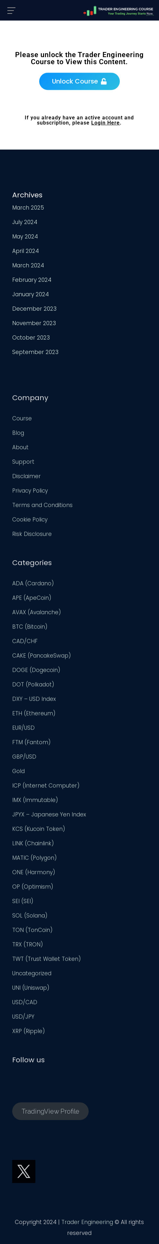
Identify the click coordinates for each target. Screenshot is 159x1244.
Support (23, 463)
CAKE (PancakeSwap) (41, 657)
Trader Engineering (87, 1223)
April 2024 (25, 251)
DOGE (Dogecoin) (36, 671)
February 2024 (31, 280)
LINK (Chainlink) (33, 845)
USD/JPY (23, 1018)
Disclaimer (26, 477)
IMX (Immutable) (35, 801)
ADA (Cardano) (33, 585)
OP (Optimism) (32, 888)
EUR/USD (23, 729)
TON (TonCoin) (32, 931)
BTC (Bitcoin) (30, 628)
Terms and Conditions (42, 506)
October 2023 (31, 337)
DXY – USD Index (34, 700)
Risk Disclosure (32, 535)
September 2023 (35, 352)
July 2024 (24, 222)
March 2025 (28, 208)
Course (22, 420)
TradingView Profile (50, 1112)
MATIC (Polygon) (34, 859)
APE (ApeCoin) (31, 599)
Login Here (105, 123)
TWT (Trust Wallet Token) (46, 960)
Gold (18, 772)
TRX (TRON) (27, 946)
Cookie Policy (30, 521)
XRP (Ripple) (28, 1032)
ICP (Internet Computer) (46, 787)
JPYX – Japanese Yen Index (49, 816)
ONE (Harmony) (33, 873)
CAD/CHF (25, 642)
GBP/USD (24, 758)
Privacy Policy (30, 492)
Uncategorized (31, 975)
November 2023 (34, 323)
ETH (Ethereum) (34, 715)
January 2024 (30, 294)
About (20, 449)
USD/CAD (24, 1003)
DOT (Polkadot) (33, 686)
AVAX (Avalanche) (36, 614)
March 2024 (28, 265)
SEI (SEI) (22, 902)
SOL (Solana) (30, 917)
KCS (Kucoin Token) (38, 830)
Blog (18, 434)
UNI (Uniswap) (30, 989)
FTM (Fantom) (31, 743)
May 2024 (25, 236)
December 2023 (34, 309)
